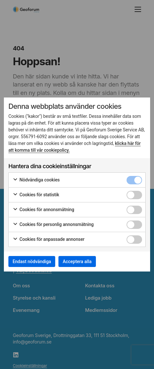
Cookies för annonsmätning (43, 210)
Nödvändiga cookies (36, 180)
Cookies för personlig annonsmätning (53, 225)
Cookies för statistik (36, 195)
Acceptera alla (77, 261)
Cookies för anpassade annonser (49, 239)
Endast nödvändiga (32, 261)
